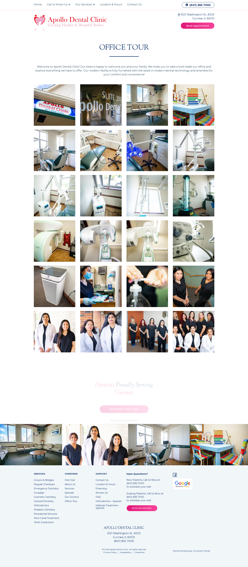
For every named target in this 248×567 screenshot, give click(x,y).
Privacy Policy (110, 552)
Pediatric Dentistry (44, 509)
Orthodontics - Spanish (108, 501)
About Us (70, 484)
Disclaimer (140, 552)
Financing (101, 488)
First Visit (70, 480)
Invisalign (39, 492)
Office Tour (71, 501)
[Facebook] (175, 475)
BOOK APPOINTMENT (142, 508)
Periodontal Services (45, 514)
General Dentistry (44, 501)
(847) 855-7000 (198, 5)
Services (69, 488)
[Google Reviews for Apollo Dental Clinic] (182, 483)
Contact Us (134, 4)
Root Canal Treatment (46, 518)
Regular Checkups (44, 484)
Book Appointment (197, 25)
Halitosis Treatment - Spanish (107, 506)
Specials (69, 492)
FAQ (98, 497)
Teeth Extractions (44, 522)
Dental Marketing (181, 551)
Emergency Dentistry (46, 488)
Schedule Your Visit (124, 410)
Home (38, 4)
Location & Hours (111, 4)
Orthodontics (41, 505)
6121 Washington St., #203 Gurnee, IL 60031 (124, 535)
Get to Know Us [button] (57, 4)
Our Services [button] (84, 4)
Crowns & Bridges (44, 480)
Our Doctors (72, 497)
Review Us (102, 492)
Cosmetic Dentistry (45, 497)
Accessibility (125, 552)
